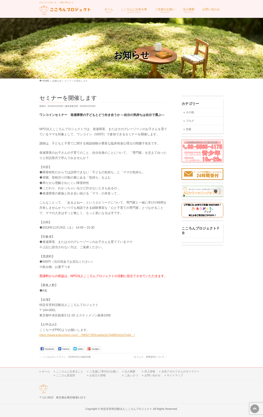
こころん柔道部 (65, 375)
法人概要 (130, 371)
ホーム (46, 371)
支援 (188, 129)
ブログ (190, 120)
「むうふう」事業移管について (149, 357)
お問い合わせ (152, 375)
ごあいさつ (131, 375)
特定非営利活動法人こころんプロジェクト (126, 408)
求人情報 (149, 371)
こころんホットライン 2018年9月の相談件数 (65, 357)
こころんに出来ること (69, 371)
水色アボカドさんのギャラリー (180, 371)
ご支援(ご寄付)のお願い (103, 371)
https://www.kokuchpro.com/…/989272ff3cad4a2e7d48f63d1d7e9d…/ (87, 335)
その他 (190, 112)
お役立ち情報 (97, 375)
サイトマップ (175, 375)
